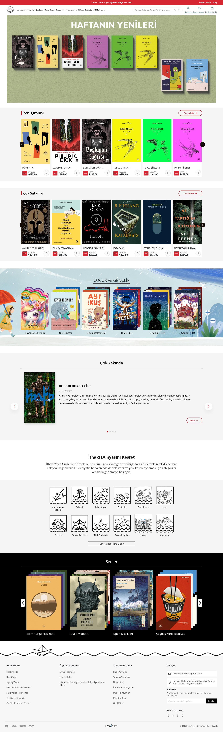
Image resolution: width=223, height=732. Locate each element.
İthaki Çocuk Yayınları (123, 687)
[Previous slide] (22, 144)
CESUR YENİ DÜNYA (153, 248)
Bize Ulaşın (11, 676)
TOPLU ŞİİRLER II (152, 167)
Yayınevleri (21, 10)
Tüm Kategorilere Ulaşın (111, 543)
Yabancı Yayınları (121, 676)
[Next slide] (202, 144)
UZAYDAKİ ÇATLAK (62, 167)
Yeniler (31, 10)
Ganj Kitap (118, 703)
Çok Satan (39, 10)
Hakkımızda (12, 671)
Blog (215, 2)
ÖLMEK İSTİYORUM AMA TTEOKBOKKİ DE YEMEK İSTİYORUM (63, 248)
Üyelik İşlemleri (67, 671)
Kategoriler (60, 10)
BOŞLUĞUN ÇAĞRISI (93, 167)
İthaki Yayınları (120, 671)
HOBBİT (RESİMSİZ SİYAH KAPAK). (93, 248)
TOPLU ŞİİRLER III (121, 167)
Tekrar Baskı (49, 10)
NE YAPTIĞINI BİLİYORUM (184, 248)
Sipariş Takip (205, 2)
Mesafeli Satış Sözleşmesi (18, 687)
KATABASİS (118, 248)
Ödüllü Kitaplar (99, 10)
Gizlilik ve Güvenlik (15, 698)
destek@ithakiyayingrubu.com (187, 673)
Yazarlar (71, 10)
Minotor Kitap (120, 698)
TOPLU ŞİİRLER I (182, 167)
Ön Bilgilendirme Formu (18, 703)
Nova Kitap (118, 682)
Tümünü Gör (190, 113)
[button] (14, 406)
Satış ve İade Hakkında (17, 692)
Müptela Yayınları (121, 692)
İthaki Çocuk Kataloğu (84, 10)
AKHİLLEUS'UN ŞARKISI (33, 248)
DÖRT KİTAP (28, 167)
